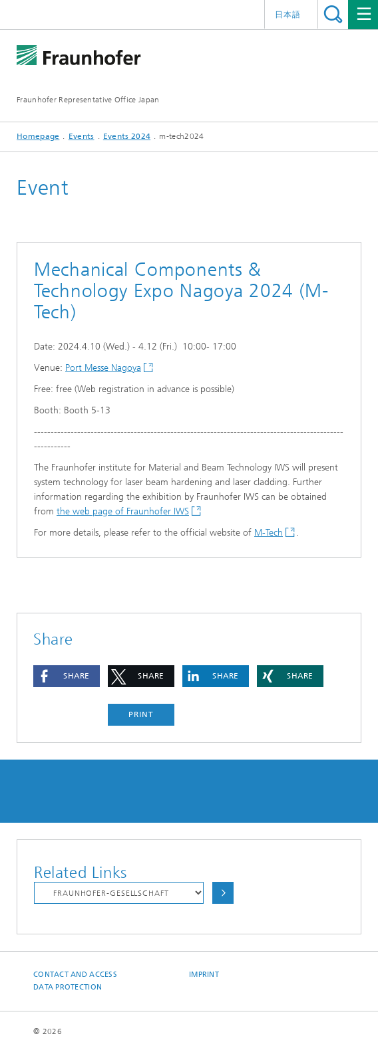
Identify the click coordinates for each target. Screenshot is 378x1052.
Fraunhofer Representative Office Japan (88, 99)
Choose (223, 893)
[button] (66, 676)
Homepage (38, 136)
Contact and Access (75, 974)
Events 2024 (126, 136)
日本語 (288, 14)
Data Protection (67, 987)
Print (141, 714)
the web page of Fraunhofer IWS (123, 511)
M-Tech (268, 532)
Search (333, 14)
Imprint (204, 974)
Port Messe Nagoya (103, 367)
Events (81, 136)
